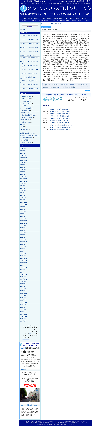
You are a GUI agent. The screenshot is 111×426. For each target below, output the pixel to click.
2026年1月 (23, 155)
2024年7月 (23, 186)
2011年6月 (23, 307)
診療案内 (43, 18)
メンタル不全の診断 (25, 108)
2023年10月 (23, 204)
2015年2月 (23, 276)
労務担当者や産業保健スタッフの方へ (47, 20)
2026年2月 (23, 153)
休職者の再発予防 (25, 110)
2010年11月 (23, 314)
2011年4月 (23, 311)
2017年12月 (23, 267)
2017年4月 (23, 272)
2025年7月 (23, 165)
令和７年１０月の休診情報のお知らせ (61, 127)
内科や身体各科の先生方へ (63, 20)
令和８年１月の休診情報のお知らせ (60, 118)
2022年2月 (23, 237)
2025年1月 (23, 176)
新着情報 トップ (24, 29)
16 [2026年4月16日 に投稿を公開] (30, 333)
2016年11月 (23, 274)
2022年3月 (23, 235)
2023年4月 (23, 214)
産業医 (22, 126)
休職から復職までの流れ (56, 23)
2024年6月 (23, 188)
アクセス (84, 18)
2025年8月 (23, 162)
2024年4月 (23, 193)
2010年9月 (23, 318)
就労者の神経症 (24, 119)
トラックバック (61, 87)
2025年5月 (23, 169)
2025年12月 (23, 158)
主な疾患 (24, 20)
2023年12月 (23, 202)
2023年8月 (23, 207)
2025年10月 (23, 160)
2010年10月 (23, 316)
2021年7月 (23, 246)
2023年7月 (23, 209)
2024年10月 (23, 181)
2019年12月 (23, 260)
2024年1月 (23, 199)
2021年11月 (23, 241)
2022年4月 (23, 232)
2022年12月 (23, 220)
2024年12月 (23, 178)
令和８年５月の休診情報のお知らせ (60, 109)
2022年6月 (23, 230)
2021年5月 (23, 248)
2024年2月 (23, 197)
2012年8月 (23, 297)
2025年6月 (23, 167)
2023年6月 (23, 211)
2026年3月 (23, 151)
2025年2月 (23, 174)
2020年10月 (23, 258)
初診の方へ (49, 18)
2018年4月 (23, 265)
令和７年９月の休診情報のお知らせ (60, 129)
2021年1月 (23, 255)
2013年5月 (23, 286)
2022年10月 (23, 223)
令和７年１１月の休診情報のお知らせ (61, 125)
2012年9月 (23, 295)
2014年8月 (23, 281)
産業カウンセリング (58, 18)
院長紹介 (78, 18)
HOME (24, 18)
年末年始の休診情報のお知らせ (59, 120)
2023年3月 (23, 216)
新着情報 (30, 18)
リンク (79, 20)
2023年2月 (23, 218)
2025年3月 (23, 172)
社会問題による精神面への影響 (28, 135)
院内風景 (34, 20)
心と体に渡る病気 (25, 122)
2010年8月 (23, 321)
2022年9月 (23, 225)
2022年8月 (23, 227)
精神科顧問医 (24, 129)
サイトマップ (86, 20)
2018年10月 (23, 262)
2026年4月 (23, 148)
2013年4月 (23, 288)
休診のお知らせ (24, 112)
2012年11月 (23, 293)
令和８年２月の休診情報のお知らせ (60, 116)
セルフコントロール (25, 103)
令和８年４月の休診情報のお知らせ (60, 111)
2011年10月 (23, 302)
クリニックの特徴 (25, 98)
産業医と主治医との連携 (27, 133)
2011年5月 (23, 309)
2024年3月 (23, 195)
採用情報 (74, 20)
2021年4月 (23, 251)
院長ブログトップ (45, 23)
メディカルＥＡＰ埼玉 (26, 105)
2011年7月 (23, 304)
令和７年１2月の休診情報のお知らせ (60, 123)
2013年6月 (23, 283)
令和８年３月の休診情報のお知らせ (60, 113)
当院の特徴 (36, 18)
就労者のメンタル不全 (69, 84)
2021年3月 (23, 253)
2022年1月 (23, 239)
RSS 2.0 (56, 86)
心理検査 (22, 124)
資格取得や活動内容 (25, 142)
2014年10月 (23, 279)
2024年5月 (23, 190)
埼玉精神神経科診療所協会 (27, 115)
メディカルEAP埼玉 (70, 18)
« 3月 (24, 339)
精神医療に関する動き (26, 137)
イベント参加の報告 (25, 96)
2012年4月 (23, 300)
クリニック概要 (24, 101)
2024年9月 (23, 183)
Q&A (29, 20)
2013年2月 (23, 290)
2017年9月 (23, 269)
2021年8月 (23, 244)
